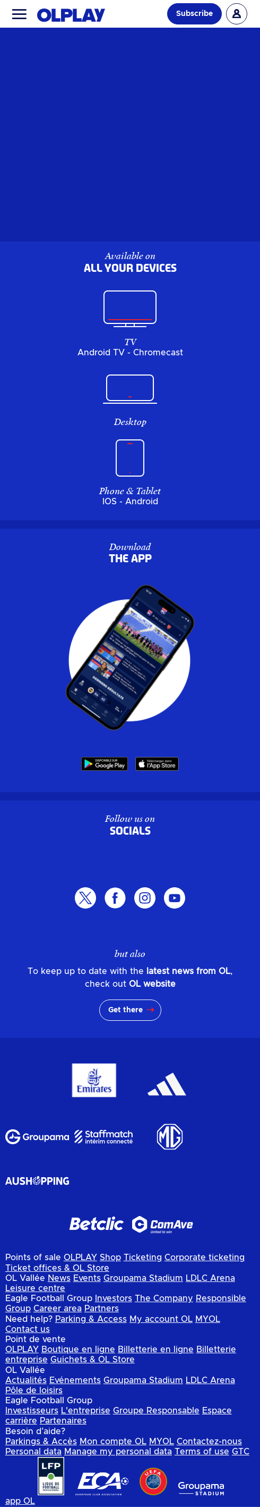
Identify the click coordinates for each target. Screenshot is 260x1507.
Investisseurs (31, 1410)
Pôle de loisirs (34, 1390)
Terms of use (202, 1451)
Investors (113, 1298)
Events (87, 1278)
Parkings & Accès (41, 1441)
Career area (57, 1308)
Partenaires (63, 1421)
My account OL (161, 1319)
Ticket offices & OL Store (57, 1268)
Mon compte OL (113, 1441)
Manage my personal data (118, 1451)
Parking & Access (91, 1319)
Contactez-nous (209, 1441)
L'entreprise (85, 1410)
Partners (101, 1308)
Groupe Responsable (156, 1410)
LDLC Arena (210, 1278)
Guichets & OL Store (92, 1359)
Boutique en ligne (78, 1349)
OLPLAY (80, 1257)
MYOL (207, 1319)
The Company (164, 1298)
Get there (125, 1010)
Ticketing (143, 1257)
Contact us (27, 1329)
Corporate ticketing (204, 1257)
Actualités (26, 1380)
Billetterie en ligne (156, 1349)
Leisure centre (35, 1288)
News (59, 1278)
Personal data (33, 1451)
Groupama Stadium (143, 1278)
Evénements (75, 1380)
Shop (110, 1257)
